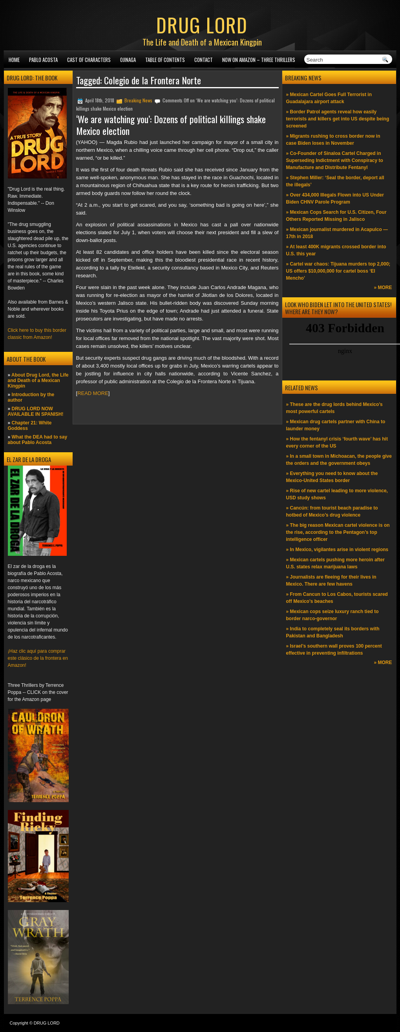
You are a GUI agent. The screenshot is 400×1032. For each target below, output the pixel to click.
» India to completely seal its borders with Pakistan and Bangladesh (333, 632)
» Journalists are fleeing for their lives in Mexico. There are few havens (331, 580)
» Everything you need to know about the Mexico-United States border (332, 477)
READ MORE (92, 393)
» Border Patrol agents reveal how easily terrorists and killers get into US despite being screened (337, 119)
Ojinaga (128, 60)
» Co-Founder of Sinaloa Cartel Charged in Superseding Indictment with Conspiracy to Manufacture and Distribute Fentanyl (334, 160)
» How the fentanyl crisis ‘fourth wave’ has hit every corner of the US (337, 442)
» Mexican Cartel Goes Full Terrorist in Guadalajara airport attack (329, 98)
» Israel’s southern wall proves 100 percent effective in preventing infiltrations (334, 649)
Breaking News (138, 100)
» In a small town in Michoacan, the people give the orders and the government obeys (339, 459)
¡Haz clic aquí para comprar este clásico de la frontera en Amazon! (38, 658)
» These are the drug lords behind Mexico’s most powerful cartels (334, 408)
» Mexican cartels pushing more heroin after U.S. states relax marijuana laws (335, 563)
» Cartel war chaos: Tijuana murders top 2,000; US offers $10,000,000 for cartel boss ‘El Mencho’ (338, 271)
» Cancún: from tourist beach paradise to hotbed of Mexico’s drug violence (332, 511)
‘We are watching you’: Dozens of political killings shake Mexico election (171, 125)
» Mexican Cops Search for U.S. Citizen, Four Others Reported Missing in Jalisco (336, 215)
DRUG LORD (202, 24)
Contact (203, 60)
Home (14, 60)
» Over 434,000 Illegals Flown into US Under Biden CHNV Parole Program (335, 198)
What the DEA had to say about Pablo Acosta (38, 439)
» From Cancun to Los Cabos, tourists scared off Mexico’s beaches (337, 598)
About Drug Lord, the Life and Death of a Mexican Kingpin (38, 380)
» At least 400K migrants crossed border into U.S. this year (336, 250)
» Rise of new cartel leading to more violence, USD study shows (337, 494)
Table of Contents (165, 60)
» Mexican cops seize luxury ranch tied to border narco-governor (332, 615)
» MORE (383, 287)
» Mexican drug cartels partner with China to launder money (335, 425)
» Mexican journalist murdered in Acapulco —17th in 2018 (337, 233)
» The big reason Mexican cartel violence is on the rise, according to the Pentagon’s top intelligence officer (338, 532)
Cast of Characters (89, 60)
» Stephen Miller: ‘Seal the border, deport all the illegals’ (335, 181)
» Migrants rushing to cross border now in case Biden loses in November (333, 139)
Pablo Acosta (43, 60)
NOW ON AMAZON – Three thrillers (258, 60)
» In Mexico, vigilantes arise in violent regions (337, 549)
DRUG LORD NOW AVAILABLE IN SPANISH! (36, 411)
